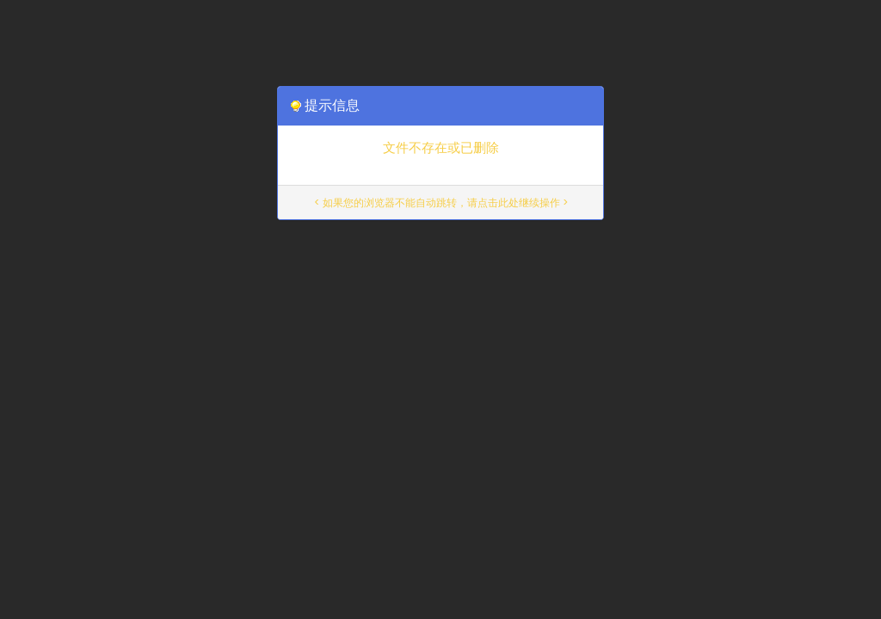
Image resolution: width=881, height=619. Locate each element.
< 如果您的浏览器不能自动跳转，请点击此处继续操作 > (441, 202)
